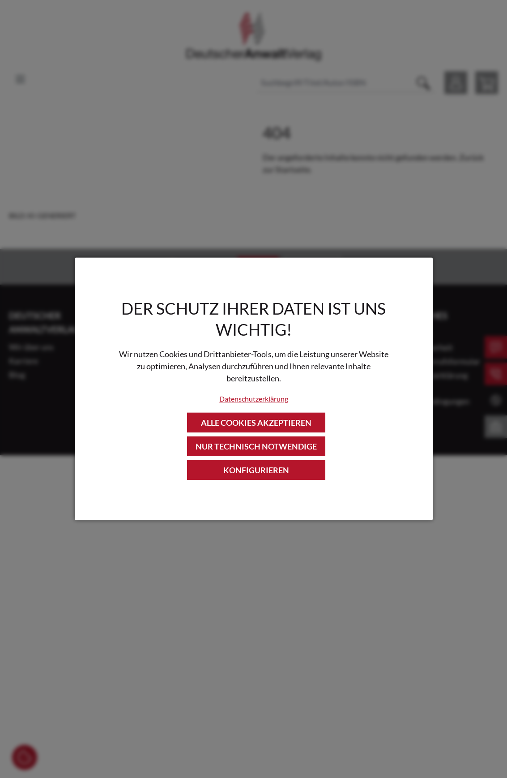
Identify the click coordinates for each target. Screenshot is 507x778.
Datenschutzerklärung (253, 398)
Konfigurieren (256, 470)
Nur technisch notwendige (256, 446)
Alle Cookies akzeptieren (256, 422)
